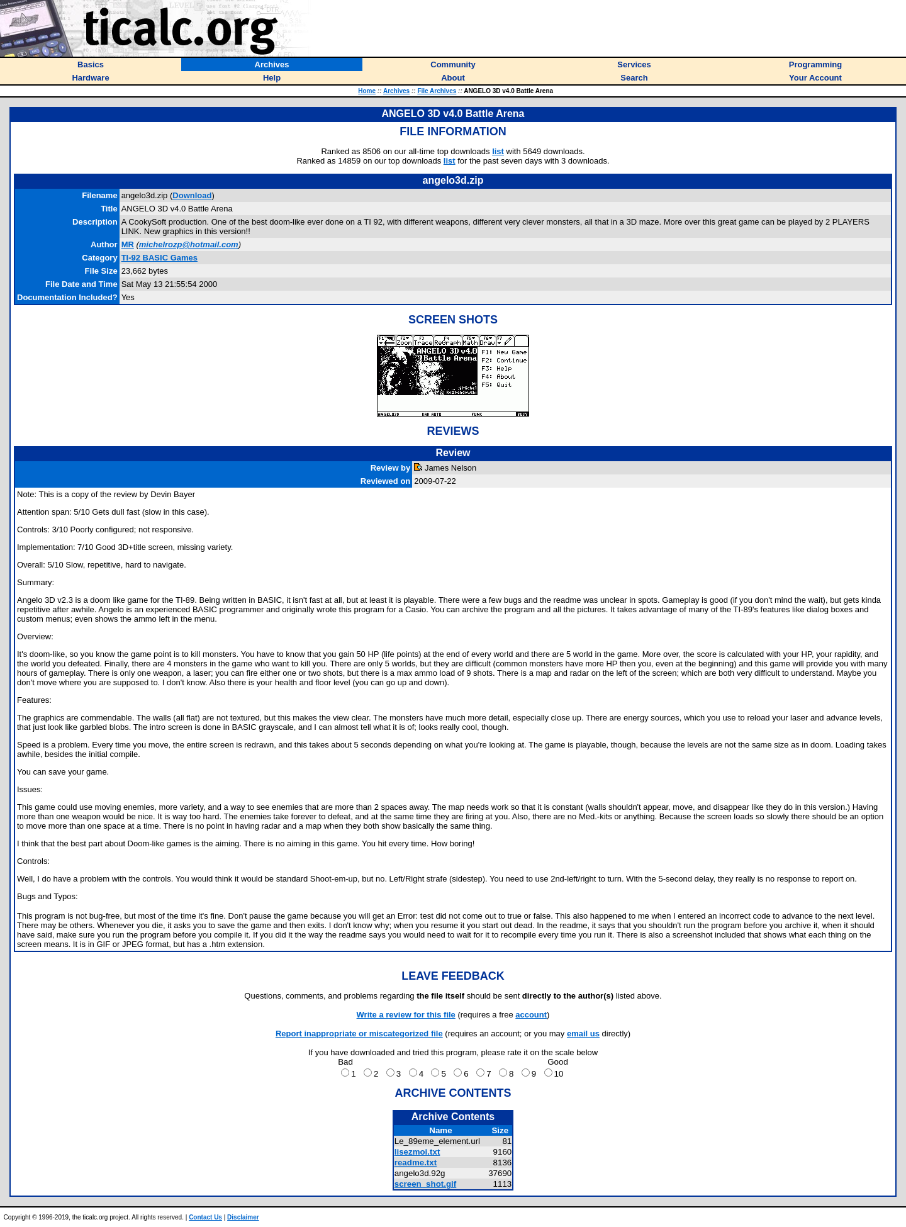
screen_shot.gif (425, 1184)
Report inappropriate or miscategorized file (359, 1033)
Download (191, 195)
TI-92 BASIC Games (159, 257)
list (498, 151)
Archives (396, 90)
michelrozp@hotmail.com (188, 244)
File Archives (436, 90)
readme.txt (415, 1162)
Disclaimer (243, 1217)
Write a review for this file (406, 1014)
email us (583, 1033)
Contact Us (205, 1217)
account (531, 1014)
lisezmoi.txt (417, 1152)
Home (367, 90)
